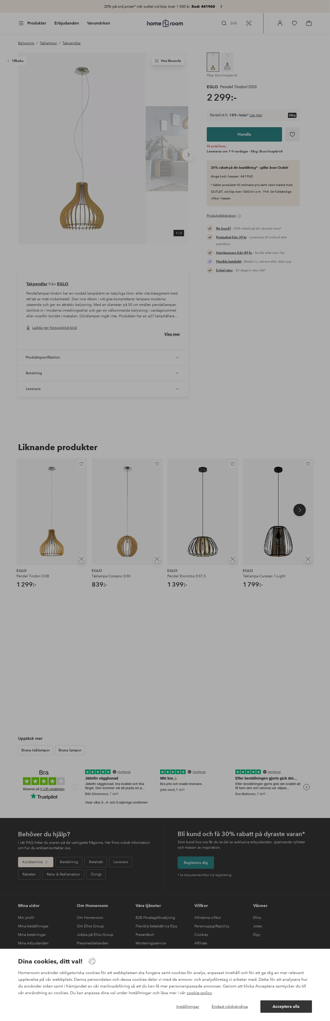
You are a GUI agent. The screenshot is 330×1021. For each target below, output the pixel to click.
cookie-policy (199, 992)
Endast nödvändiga (230, 1006)
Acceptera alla (286, 1006)
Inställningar (187, 1006)
